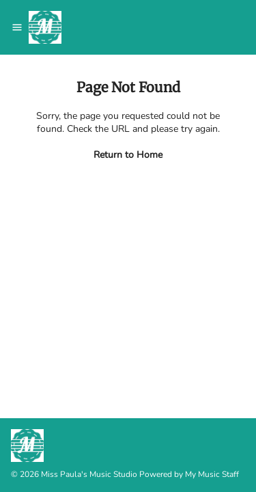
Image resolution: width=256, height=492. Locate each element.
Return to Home (128, 154)
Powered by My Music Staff (189, 474)
